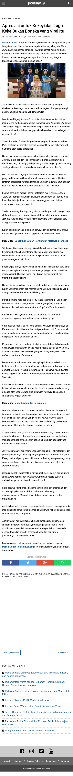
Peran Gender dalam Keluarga (18, 547)
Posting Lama (63, 653)
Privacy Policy (40, 761)
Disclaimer (57, 761)
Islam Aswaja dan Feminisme (30, 403)
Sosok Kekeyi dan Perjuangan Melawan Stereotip (42, 241)
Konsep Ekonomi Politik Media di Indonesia (27, 700)
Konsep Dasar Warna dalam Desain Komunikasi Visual (33, 706)
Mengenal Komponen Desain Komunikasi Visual (29, 731)
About (12, 761)
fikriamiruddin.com (12, 43)
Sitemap (36, 765)
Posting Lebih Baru (11, 653)
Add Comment (44, 37)
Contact (24, 761)
